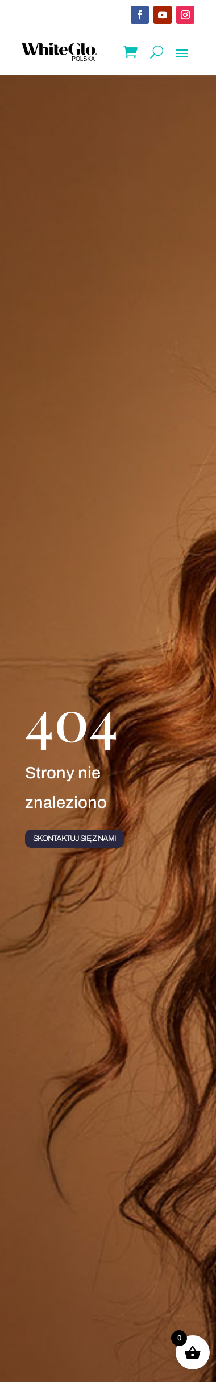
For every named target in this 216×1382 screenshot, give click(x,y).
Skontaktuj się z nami (74, 838)
